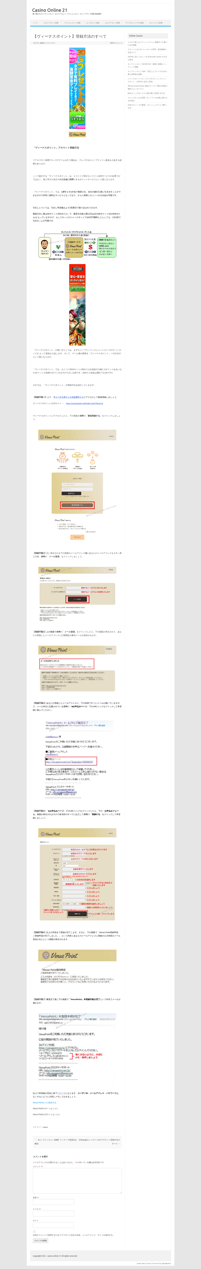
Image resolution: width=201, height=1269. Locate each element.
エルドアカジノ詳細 (51, 23)
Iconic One (141, 1263)
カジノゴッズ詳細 (155, 23)
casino (45, 1127)
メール (37, 1209)
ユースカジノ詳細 (92, 23)
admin (42, 43)
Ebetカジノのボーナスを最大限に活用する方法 (146, 93)
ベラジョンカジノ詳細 (72, 23)
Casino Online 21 (49, 9)
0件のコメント (116, 43)
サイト (36, 1220)
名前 (36, 1197)
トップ (35, 23)
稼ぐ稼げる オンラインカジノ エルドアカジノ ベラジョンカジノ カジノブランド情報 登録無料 (67, 14)
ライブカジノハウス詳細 (134, 23)
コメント (38, 1166)
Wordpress (166, 1263)
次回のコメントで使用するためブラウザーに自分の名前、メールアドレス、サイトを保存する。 (74, 1235)
